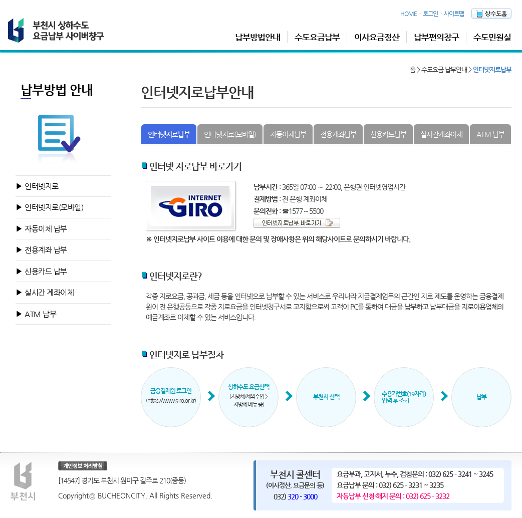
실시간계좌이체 (441, 134)
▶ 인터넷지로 (37, 186)
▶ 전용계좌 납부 (41, 249)
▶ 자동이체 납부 (41, 228)
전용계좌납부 (338, 134)
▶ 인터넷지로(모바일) (49, 207)
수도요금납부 (317, 37)
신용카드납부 (388, 134)
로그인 (430, 13)
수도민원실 (492, 37)
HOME (408, 13)
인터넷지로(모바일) (230, 134)
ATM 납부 (490, 134)
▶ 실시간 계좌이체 (45, 292)
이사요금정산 (376, 37)
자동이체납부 (288, 134)
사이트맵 (454, 13)
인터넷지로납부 (169, 134)
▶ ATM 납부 (36, 314)
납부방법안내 (257, 37)
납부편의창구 (436, 37)
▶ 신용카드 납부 (41, 271)
